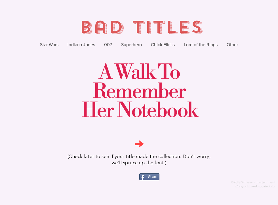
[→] (139, 143)
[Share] (149, 176)
